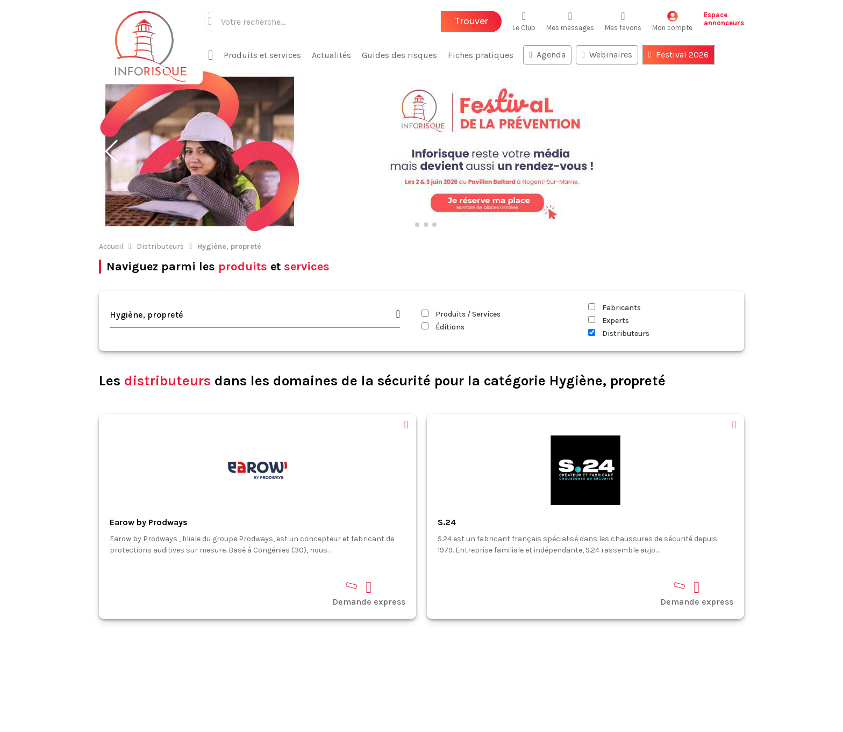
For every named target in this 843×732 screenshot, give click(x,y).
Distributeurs (160, 176)
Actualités (35, 613)
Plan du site (39, 706)
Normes (31, 660)
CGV (415, 704)
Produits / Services (461, 244)
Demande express (368, 523)
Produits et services (55, 628)
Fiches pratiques (49, 644)
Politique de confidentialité (484, 704)
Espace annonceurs (53, 691)
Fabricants (614, 237)
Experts (608, 250)
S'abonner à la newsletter (778, 699)
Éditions (443, 257)
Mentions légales (366, 704)
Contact (31, 675)
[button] (111, 82)
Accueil (111, 176)
